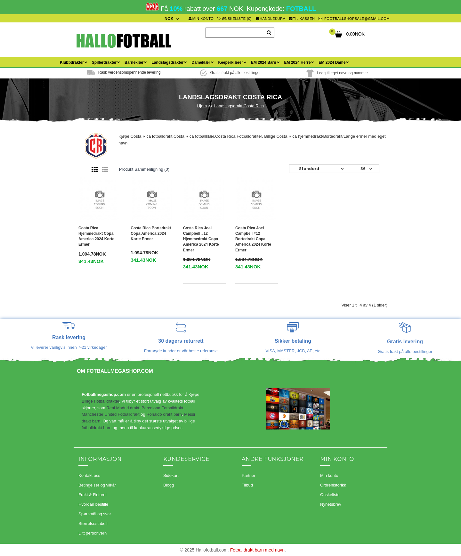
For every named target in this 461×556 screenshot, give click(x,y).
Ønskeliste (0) (234, 18)
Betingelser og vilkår (97, 485)
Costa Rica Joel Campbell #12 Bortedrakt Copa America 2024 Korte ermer (253, 239)
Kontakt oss (89, 475)
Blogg (168, 485)
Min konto (201, 18)
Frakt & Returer (92, 494)
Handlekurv (270, 18)
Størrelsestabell (92, 523)
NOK (169, 18)
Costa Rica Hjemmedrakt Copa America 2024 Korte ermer (96, 236)
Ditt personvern (92, 533)
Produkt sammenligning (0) (144, 169)
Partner (248, 475)
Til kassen (302, 18)
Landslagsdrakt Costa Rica (239, 105)
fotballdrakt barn (96, 427)
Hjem (202, 105)
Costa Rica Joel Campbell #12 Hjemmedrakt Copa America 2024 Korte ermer (201, 239)
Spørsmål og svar (94, 513)
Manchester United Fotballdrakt (111, 414)
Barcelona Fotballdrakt (162, 407)
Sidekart (171, 475)
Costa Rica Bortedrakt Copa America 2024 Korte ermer (151, 233)
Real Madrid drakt (122, 407)
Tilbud (247, 485)
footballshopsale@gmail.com (354, 18)
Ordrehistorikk (333, 485)
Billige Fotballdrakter (100, 401)
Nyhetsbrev (330, 504)
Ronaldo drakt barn (164, 414)
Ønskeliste (330, 494)
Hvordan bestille (93, 504)
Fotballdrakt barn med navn (257, 549)
